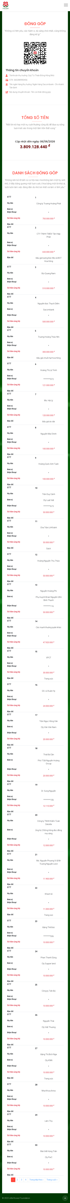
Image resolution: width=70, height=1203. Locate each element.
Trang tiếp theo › (36, 1180)
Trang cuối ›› (52, 1180)
